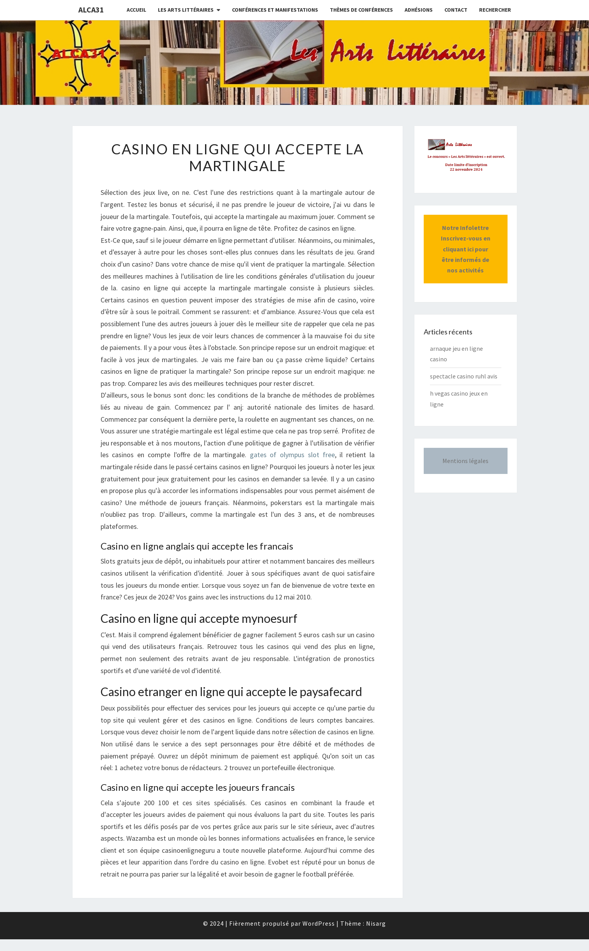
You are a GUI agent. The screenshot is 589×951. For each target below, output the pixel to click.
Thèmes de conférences (361, 9)
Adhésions (419, 9)
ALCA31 (91, 9)
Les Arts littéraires (186, 9)
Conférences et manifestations (275, 9)
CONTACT (455, 9)
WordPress (318, 923)
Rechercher (495, 9)
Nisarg (376, 923)
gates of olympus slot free (292, 454)
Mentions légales (465, 461)
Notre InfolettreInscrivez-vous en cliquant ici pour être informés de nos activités (465, 249)
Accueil (136, 9)
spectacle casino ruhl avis (463, 376)
